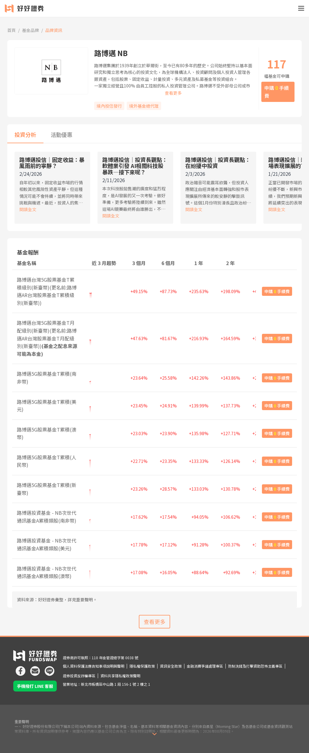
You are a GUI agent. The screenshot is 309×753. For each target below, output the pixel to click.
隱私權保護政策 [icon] (142, 666)
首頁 (11, 30)
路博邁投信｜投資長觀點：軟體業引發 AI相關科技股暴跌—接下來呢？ (134, 166)
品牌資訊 (53, 30)
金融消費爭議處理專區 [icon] (205, 666)
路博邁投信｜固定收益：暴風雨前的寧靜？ (51, 163)
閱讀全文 (27, 209)
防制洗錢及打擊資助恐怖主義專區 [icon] (255, 666)
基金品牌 (30, 30)
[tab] (25, 135)
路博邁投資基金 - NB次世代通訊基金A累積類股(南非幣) (46, 516)
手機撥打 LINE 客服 (35, 686)
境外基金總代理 (144, 106)
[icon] (20, 668)
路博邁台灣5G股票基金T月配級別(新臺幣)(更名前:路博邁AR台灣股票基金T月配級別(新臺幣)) (47, 338)
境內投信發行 (109, 106)
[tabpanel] (154, 189)
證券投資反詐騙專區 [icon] (79, 675)
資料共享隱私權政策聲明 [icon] (120, 675)
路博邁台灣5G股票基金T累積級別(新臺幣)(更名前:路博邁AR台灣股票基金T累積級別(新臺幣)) (47, 291)
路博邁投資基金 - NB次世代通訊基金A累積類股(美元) (46, 544)
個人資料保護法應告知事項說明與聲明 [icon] (93, 666)
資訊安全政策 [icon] (171, 666)
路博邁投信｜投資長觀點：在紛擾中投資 (217, 163)
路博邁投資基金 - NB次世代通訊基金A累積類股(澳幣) (46, 572)
